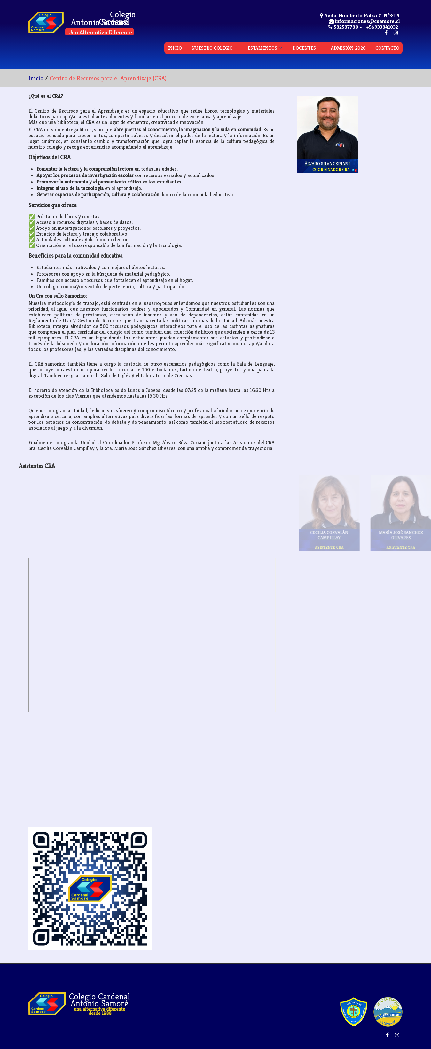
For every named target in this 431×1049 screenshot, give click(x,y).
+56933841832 (382, 27)
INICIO (175, 48)
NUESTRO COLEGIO (212, 48)
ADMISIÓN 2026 (348, 48)
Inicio (35, 78)
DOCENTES (304, 48)
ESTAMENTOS (262, 48)
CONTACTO (387, 48)
